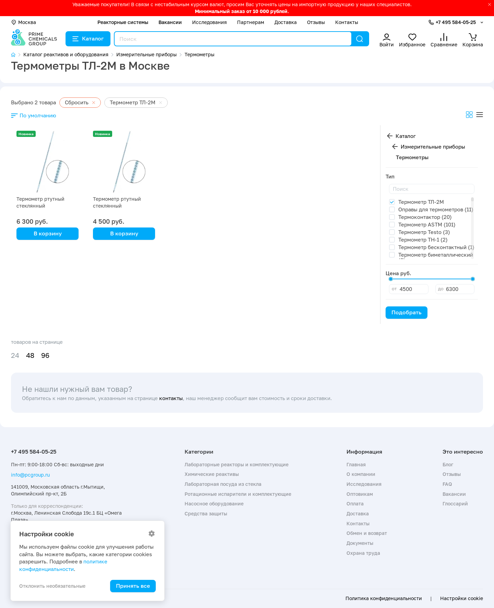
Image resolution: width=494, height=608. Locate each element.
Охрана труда (363, 553)
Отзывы (316, 22)
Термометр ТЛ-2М (421, 202)
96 (45, 355)
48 (30, 355)
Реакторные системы (122, 22)
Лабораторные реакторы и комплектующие (237, 464)
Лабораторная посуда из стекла (223, 484)
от (394, 288)
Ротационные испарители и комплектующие (238, 494)
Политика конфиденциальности (383, 598)
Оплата (355, 503)
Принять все (133, 585)
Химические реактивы (212, 474)
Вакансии (170, 22)
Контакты (346, 22)
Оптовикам (359, 494)
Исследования (209, 22)
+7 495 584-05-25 (456, 22)
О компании (360, 474)
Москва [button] (23, 22)
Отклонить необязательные (52, 586)
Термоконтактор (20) (425, 217)
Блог (448, 464)
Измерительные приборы (433, 146)
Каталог (88, 38)
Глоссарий (455, 503)
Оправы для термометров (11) (435, 209)
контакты (171, 398)
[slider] (390, 279)
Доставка (285, 22)
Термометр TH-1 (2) (423, 239)
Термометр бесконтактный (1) (436, 247)
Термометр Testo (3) (424, 232)
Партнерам (250, 22)
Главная (356, 464)
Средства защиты (206, 513)
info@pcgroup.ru (30, 475)
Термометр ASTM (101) (427, 224)
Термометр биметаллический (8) (435, 258)
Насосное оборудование (214, 503)
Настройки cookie (461, 598)
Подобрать (406, 312)
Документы (359, 543)
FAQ (447, 484)
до (441, 288)
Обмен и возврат (366, 533)
